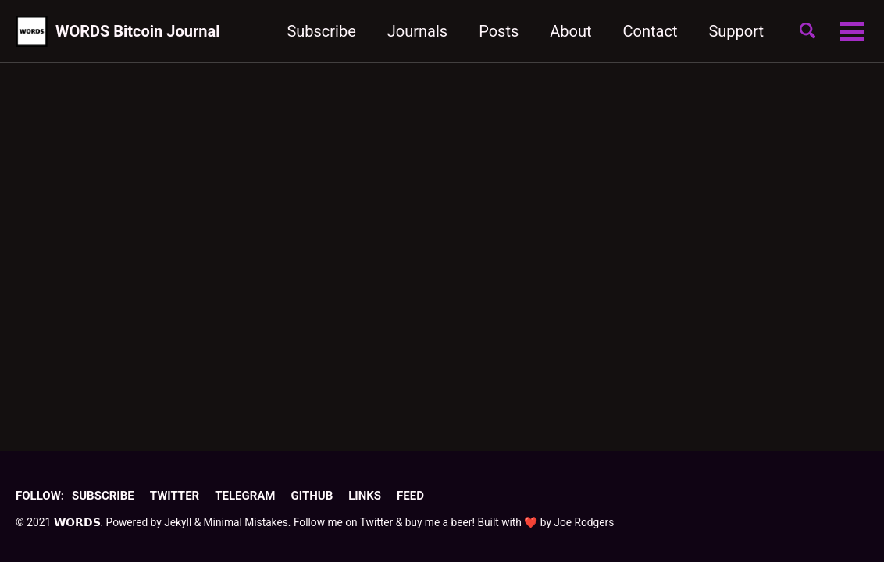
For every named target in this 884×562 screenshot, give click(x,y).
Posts (499, 31)
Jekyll (177, 522)
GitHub (312, 496)
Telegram (245, 496)
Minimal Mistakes (246, 522)
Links (364, 496)
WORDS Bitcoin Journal (137, 31)
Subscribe (321, 31)
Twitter (174, 496)
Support (736, 31)
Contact (650, 31)
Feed (410, 496)
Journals (417, 31)
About (570, 31)
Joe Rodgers (584, 522)
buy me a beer (438, 522)
